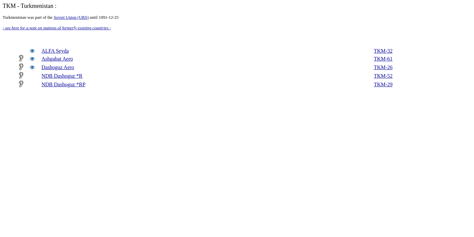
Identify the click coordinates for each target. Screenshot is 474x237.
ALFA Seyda (55, 51)
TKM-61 (383, 59)
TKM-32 (383, 51)
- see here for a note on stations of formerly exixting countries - (57, 27)
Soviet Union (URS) (71, 17)
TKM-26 (383, 67)
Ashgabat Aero (57, 59)
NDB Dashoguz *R (61, 76)
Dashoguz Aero (57, 67)
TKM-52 (383, 76)
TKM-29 (383, 84)
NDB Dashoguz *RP (63, 84)
